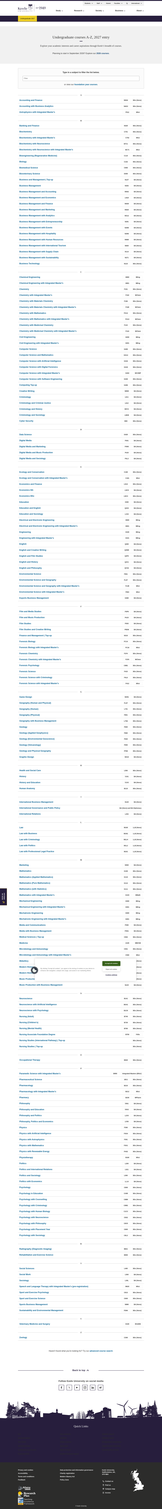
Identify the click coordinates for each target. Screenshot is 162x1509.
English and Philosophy (30, 569)
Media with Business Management (35, 932)
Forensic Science (27, 672)
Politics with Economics (30, 1182)
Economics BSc (26, 497)
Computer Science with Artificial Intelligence (40, 362)
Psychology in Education (31, 1194)
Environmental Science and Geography (37, 581)
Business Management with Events (35, 228)
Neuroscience (25, 999)
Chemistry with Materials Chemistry (36, 302)
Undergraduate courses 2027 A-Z (51, 17)
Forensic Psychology (29, 666)
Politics (22, 1164)
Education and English (30, 509)
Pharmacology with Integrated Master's (37, 1092)
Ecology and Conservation (31, 473)
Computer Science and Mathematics (36, 356)
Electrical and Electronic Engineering (36, 521)
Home (20, 23)
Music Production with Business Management (40, 986)
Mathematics (25, 872)
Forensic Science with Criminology (35, 678)
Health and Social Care (30, 771)
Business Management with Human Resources (41, 240)
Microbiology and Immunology (33, 950)
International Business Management (36, 803)
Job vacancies (65, 1435)
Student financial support (69, 1455)
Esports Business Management (34, 599)
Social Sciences (26, 1269)
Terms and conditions (26, 1477)
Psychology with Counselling (33, 1200)
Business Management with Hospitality (37, 234)
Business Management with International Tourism (42, 246)
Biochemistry (25, 132)
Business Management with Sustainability (39, 258)
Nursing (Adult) (26, 1017)
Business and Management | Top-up (36, 180)
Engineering (25, 533)
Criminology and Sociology (32, 416)
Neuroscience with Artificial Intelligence (38, 1005)
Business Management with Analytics (37, 216)
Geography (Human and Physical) (35, 704)
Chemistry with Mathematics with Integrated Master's (44, 320)
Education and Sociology (31, 515)
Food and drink (23, 1455)
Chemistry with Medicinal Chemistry (36, 326)
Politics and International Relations (35, 1170)
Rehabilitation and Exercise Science (36, 1256)
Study (26, 23)
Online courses (65, 1443)
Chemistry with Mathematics (32, 314)
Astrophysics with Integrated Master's (37, 113)
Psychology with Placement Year (34, 1230)
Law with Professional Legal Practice (36, 852)
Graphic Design (26, 758)
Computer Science (28, 350)
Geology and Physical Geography (35, 752)
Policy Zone (64, 1481)
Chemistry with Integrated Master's (35, 296)
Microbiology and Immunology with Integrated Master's (45, 956)
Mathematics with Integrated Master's (36, 896)
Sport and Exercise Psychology (34, 1293)
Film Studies (25, 624)
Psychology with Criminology (33, 1206)
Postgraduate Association (111, 1443)
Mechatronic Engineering (31, 914)
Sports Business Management (33, 1305)
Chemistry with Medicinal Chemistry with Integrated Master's (47, 332)
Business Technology (29, 264)
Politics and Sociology (29, 1176)
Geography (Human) (28, 710)
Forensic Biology (27, 642)
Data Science (25, 435)
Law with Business (28, 834)
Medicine (23, 944)
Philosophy (24, 1104)
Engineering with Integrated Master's (36, 539)
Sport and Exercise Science (32, 1299)
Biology (23, 162)
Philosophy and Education (31, 1110)
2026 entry (71, 17)
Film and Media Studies (30, 612)
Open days (64, 1447)
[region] (85, 969)
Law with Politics (27, 846)
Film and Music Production (32, 618)
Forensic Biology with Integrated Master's (38, 648)
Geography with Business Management (37, 722)
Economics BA (26, 491)
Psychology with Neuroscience (33, 1218)
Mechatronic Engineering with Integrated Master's (42, 920)
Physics (23, 1128)
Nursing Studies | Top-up (31, 1047)
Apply (81, 17)
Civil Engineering (27, 338)
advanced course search (101, 1352)
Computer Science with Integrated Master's (39, 374)
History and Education (29, 783)
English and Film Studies (31, 557)
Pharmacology (26, 1086)
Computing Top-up (28, 386)
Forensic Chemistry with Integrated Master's (40, 660)
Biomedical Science (28, 169)
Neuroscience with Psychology (33, 1011)
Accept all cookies (111, 963)
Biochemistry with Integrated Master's (37, 139)
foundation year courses (85, 85)
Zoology (23, 1338)
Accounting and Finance (30, 101)
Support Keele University (111, 1447)
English (23, 545)
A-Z (19, 1435)
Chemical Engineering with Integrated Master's (41, 284)
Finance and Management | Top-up (35, 636)
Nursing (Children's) (28, 1023)
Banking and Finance (29, 126)
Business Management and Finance (36, 204)
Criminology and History (30, 410)
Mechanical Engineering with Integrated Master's (42, 908)
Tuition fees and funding (122, 17)
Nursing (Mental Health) (30, 1029)
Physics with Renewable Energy (34, 1152)
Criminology (25, 398)
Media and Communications (32, 926)
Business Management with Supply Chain (38, 252)
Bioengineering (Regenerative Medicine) (38, 156)
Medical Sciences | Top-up (31, 938)
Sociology (24, 1281)
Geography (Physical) (29, 716)
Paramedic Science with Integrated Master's (40, 1074)
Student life (92, 17)
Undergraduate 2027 (37, 23)
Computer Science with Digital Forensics (38, 368)
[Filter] (81, 79)
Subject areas (105, 17)
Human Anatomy (27, 789)
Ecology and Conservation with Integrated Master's (43, 479)
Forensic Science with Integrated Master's (39, 684)
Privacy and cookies (25, 1471)
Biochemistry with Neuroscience (34, 144)
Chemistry (24, 290)
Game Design (25, 698)
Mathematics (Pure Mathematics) (34, 884)
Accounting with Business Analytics (36, 107)
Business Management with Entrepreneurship (40, 222)
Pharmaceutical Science (30, 1080)
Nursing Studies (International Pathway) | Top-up (42, 1041)
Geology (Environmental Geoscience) (37, 740)
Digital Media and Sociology (32, 459)
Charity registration (67, 1474)
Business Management (30, 186)
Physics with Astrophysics (31, 1140)
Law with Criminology (29, 840)
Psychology (24, 1188)
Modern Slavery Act (67, 1477)
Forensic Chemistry (28, 654)
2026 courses (102, 53)
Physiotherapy (26, 1158)
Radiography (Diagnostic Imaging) (35, 1250)
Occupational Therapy (29, 1061)
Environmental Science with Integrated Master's (41, 593)
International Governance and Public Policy (39, 809)
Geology (23, 728)
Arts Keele (22, 1443)
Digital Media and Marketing (32, 447)
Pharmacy (24, 1098)
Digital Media (25, 441)
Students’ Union (108, 1439)
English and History (28, 563)
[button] (127, 2)
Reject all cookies (111, 969)
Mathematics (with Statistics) (32, 890)
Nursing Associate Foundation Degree (37, 1035)
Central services (24, 1447)
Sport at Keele (65, 1451)
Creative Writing (27, 392)
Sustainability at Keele (110, 1451)
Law (21, 828)
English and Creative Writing (32, 551)
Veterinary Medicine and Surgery (34, 1325)
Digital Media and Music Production (36, 453)
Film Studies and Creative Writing (35, 630)
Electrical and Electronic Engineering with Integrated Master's (48, 527)
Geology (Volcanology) (30, 746)
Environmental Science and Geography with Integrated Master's (49, 587)
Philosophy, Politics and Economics (36, 1122)
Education (24, 503)
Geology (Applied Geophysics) (33, 734)
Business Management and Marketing (37, 210)
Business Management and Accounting (37, 192)
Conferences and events (27, 1451)
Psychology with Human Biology (34, 1212)
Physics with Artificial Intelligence (35, 1134)
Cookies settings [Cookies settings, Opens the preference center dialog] (111, 975)
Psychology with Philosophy (32, 1224)
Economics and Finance (30, 485)
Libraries (63, 1439)
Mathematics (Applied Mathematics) (36, 878)
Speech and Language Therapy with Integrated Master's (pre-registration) (53, 1287)
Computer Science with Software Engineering (40, 380)
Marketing (24, 866)
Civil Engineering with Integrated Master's (39, 344)
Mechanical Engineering (30, 902)
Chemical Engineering (29, 278)
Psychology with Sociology (32, 1236)
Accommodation (24, 1439)
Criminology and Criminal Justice (35, 404)
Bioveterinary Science (29, 174)
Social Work (25, 1275)
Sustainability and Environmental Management (41, 1311)
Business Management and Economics (37, 198)
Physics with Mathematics (31, 1146)
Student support (108, 1435)
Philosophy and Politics (30, 1116)
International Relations (30, 815)
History (22, 777)
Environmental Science (30, 575)
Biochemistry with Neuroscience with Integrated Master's (46, 150)
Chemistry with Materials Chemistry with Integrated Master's (47, 308)
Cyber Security (26, 422)
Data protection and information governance (76, 1471)
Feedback (21, 1481)
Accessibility (23, 1474)
